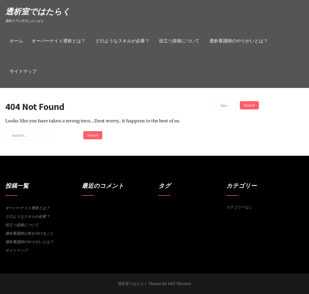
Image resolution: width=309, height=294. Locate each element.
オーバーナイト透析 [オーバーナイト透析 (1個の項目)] (184, 207)
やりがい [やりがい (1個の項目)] (164, 207)
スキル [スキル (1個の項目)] (214, 207)
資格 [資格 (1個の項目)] (211, 214)
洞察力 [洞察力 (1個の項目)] (203, 214)
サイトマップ (23, 71)
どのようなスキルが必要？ (122, 41)
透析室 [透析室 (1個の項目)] (219, 214)
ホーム (16, 41)
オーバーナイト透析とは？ (59, 41)
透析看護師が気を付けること (29, 233)
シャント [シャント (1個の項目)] (204, 207)
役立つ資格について (179, 41)
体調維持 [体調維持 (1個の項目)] (192, 214)
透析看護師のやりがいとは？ (238, 41)
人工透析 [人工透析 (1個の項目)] (180, 214)
